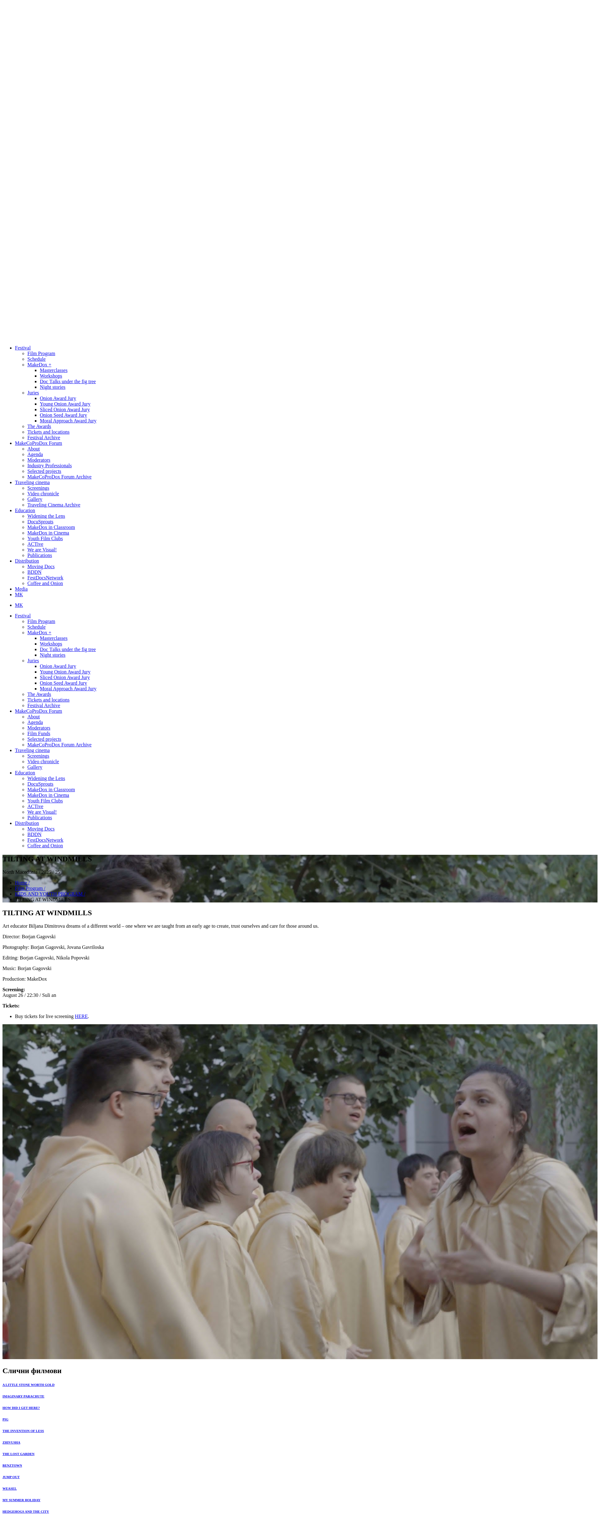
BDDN (34, 572)
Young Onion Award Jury (65, 404)
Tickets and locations (48, 432)
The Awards (39, 426)
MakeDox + (39, 364)
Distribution (27, 561)
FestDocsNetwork (45, 577)
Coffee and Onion (45, 583)
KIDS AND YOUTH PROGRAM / (50, 894)
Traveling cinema (32, 482)
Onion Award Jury (58, 398)
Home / (22, 882)
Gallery (34, 499)
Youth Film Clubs (45, 538)
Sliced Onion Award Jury (65, 409)
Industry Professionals (49, 465)
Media (21, 589)
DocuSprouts (40, 521)
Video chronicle (43, 493)
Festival (23, 347)
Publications (39, 555)
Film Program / (30, 888)
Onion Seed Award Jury (63, 415)
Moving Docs (41, 566)
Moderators (38, 460)
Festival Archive (43, 437)
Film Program (41, 353)
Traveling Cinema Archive (53, 504)
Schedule (36, 359)
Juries (33, 392)
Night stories (52, 387)
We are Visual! (42, 549)
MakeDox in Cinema (48, 532)
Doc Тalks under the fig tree (68, 381)
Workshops (51, 375)
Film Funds (38, 733)
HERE (81, 1016)
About (33, 448)
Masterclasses (54, 370)
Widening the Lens (46, 516)
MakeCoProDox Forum (38, 443)
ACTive (35, 544)
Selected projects (44, 471)
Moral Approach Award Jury (68, 420)
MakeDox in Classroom (51, 527)
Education (25, 510)
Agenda (35, 454)
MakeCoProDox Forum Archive (59, 476)
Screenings (38, 488)
